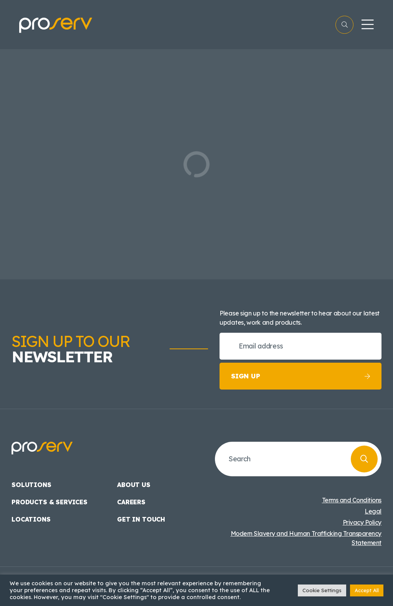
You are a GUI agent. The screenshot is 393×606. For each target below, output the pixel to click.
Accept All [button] (367, 590)
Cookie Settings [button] (322, 590)
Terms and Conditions (351, 500)
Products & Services (50, 502)
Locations (31, 519)
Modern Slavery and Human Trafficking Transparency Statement (306, 538)
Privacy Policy (362, 522)
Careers (131, 502)
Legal (373, 511)
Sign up (300, 376)
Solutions (31, 485)
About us (133, 485)
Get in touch (141, 519)
